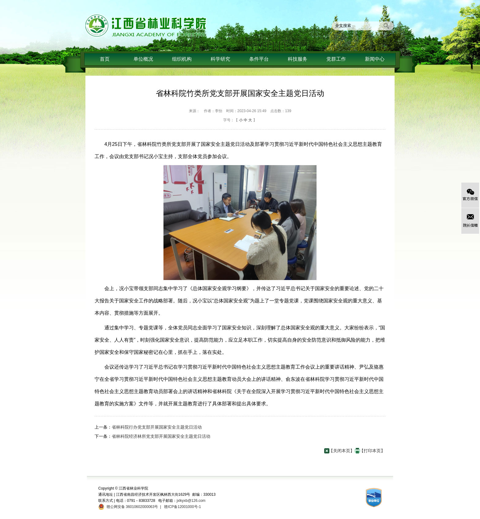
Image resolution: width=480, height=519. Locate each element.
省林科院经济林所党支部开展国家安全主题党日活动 (161, 436)
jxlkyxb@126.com (191, 500)
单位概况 (143, 59)
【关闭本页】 (341, 450)
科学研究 (220, 59)
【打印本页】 (372, 450)
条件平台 (259, 59)
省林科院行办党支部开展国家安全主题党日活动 (157, 427)
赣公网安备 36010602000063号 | (132, 507)
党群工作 (336, 59)
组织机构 (182, 59)
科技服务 (297, 59)
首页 (105, 59)
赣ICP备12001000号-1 (182, 507)
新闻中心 (374, 59)
